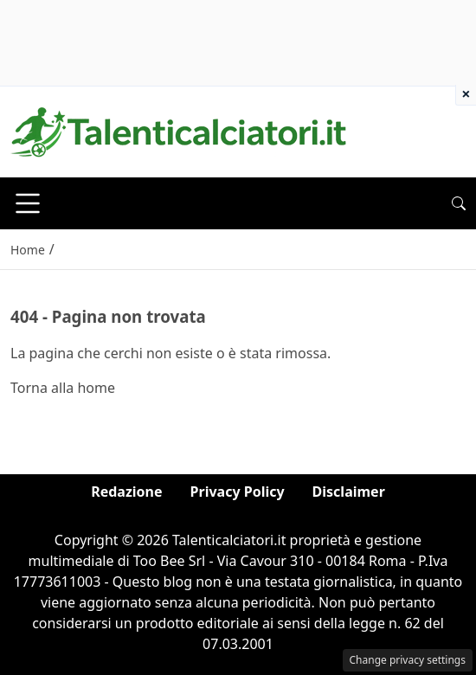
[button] (459, 203)
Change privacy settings (408, 659)
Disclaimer (348, 491)
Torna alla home (62, 387)
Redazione (126, 491)
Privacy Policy (237, 491)
